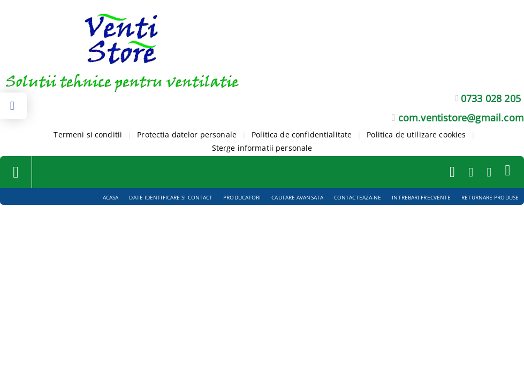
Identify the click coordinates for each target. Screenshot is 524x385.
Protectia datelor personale (187, 134)
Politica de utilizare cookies (416, 134)
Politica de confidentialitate (302, 134)
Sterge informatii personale (262, 148)
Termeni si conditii (88, 134)
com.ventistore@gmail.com (461, 117)
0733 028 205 (491, 98)
